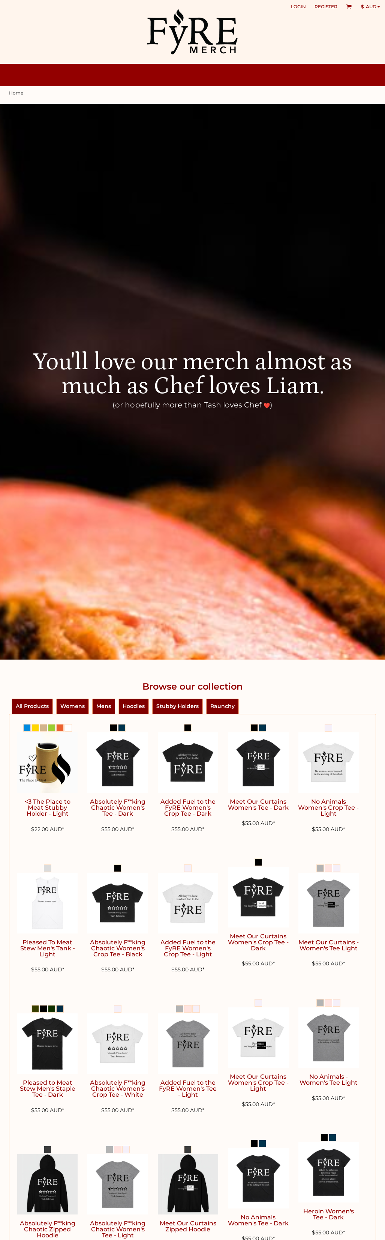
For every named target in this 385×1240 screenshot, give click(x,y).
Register (326, 6)
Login (298, 6)
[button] (349, 6)
